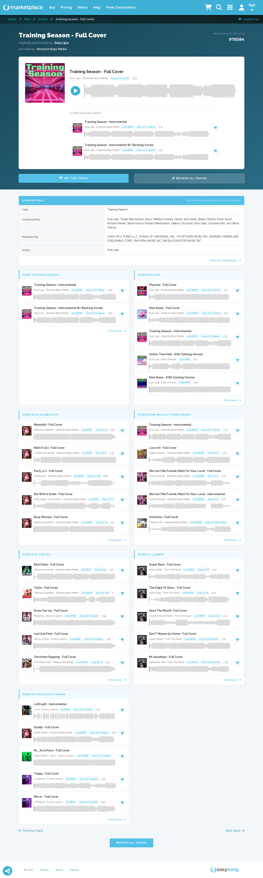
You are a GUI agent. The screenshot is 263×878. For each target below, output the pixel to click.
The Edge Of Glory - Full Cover (170, 587)
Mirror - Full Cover (46, 796)
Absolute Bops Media (52, 49)
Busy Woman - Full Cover (51, 517)
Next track (234, 831)
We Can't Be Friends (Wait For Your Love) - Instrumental (187, 494)
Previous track (31, 831)
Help (97, 7)
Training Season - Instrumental (106, 121)
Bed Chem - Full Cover (49, 564)
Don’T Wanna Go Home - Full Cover (172, 633)
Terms (59, 869)
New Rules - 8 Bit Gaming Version (172, 377)
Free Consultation (120, 7)
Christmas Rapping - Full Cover (55, 656)
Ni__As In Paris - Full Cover (52, 750)
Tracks (42, 19)
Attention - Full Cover (163, 517)
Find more (117, 330)
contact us (248, 19)
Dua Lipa (61, 43)
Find (27, 19)
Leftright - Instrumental (50, 704)
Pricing (66, 7)
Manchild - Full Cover (48, 424)
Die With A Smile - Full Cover (53, 494)
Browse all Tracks (189, 178)
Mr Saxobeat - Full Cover (166, 656)
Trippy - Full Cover (46, 773)
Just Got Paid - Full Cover (51, 633)
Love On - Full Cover (163, 447)
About (83, 7)
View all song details (225, 260)
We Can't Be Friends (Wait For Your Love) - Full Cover (185, 471)
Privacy (44, 869)
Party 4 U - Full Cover (48, 471)
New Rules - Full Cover (164, 308)
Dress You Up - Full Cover (51, 610)
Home (12, 19)
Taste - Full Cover (46, 587)
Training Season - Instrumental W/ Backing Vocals (119, 145)
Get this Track (73, 178)
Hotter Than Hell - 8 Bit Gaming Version (176, 354)
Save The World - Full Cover (168, 610)
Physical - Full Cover (163, 284)
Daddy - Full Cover (46, 727)
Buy (52, 7)
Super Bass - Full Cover (165, 564)
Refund (74, 869)
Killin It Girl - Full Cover (49, 447)
